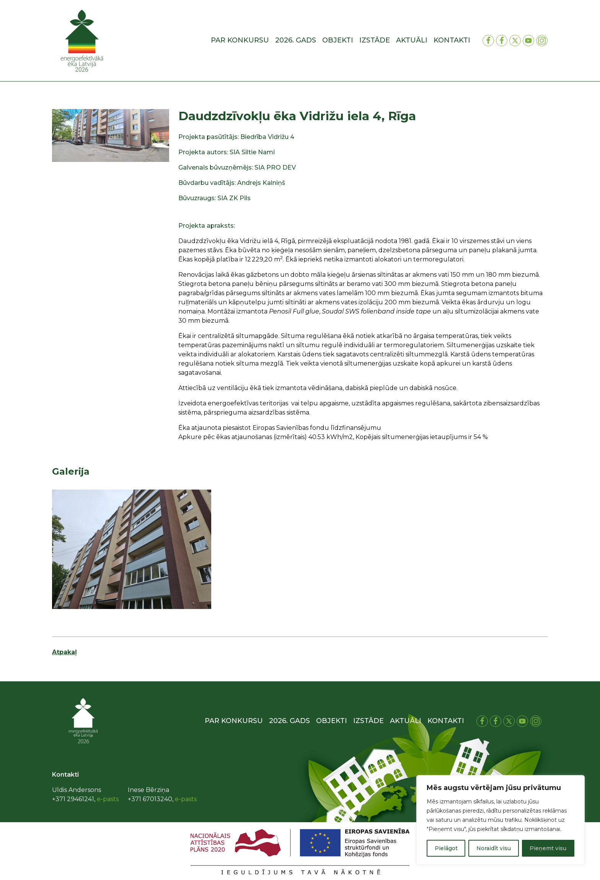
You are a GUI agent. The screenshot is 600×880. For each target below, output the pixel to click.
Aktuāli (411, 40)
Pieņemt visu (548, 848)
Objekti (337, 40)
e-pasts (108, 799)
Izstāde (374, 40)
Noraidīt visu (493, 848)
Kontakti (452, 40)
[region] (500, 820)
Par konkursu (240, 40)
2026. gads (295, 40)
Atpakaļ (64, 652)
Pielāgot (446, 848)
